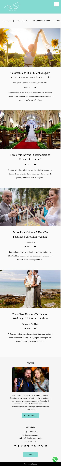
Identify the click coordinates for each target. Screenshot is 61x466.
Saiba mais (30, 415)
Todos (6, 21)
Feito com (30, 464)
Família (21, 21)
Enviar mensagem (31, 435)
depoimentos (41, 21)
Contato (30, 454)
